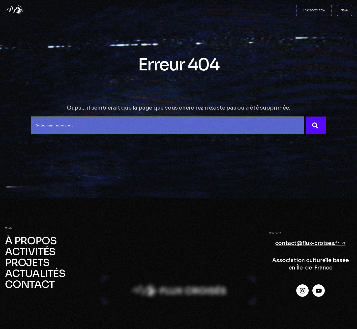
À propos (31, 241)
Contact (30, 284)
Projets (27, 262)
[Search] (316, 125)
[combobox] (167, 125)
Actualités (35, 273)
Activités (30, 251)
